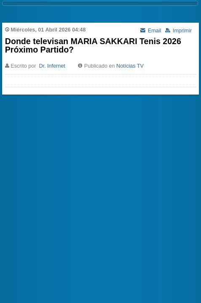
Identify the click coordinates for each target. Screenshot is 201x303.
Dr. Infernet (52, 66)
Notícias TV (130, 66)
